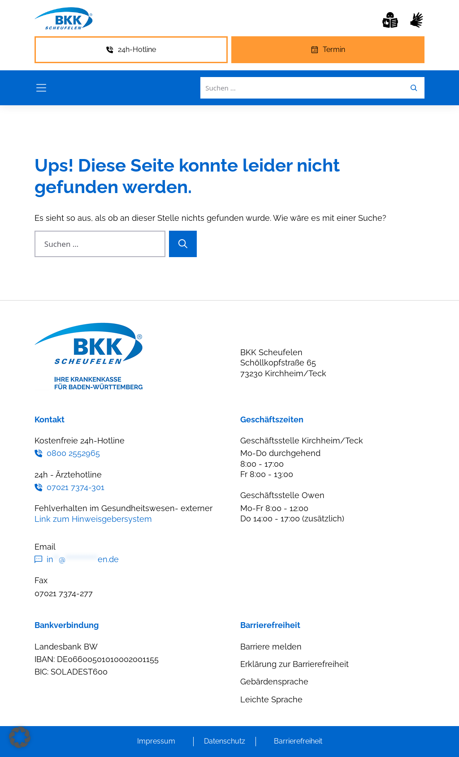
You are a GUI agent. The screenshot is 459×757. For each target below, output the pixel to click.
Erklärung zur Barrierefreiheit (294, 664)
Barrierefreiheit (298, 741)
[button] (19, 737)
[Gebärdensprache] (416, 20)
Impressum (156, 741)
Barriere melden (271, 646)
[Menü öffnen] (41, 88)
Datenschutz (224, 741)
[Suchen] (183, 244)
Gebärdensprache (274, 681)
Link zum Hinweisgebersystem (93, 519)
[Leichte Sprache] (390, 20)
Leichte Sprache (271, 699)
